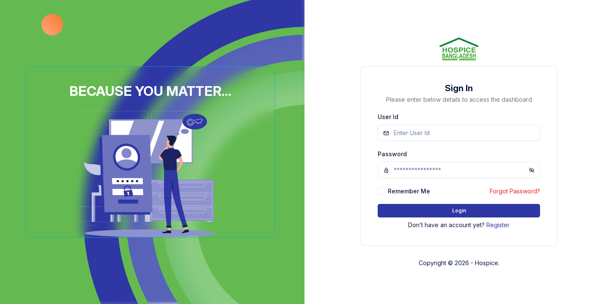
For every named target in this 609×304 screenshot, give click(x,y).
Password (392, 153)
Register (498, 224)
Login (459, 210)
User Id (388, 116)
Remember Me (409, 191)
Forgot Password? (515, 191)
